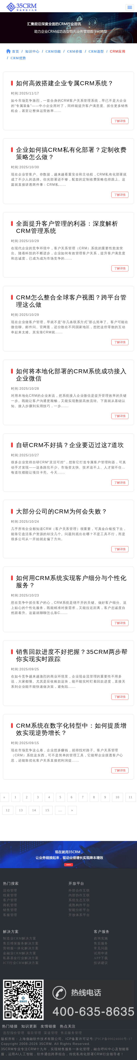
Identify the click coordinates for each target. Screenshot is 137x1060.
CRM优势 (18, 57)
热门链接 (10, 1026)
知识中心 (32, 51)
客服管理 (10, 914)
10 (118, 796)
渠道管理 (51, 1032)
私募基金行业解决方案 (21, 957)
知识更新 (29, 1026)
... (60, 809)
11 (131, 796)
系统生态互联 (79, 899)
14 (34, 809)
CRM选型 (96, 51)
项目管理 (34, 1032)
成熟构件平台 (79, 904)
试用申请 (101, 953)
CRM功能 (53, 51)
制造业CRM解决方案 (19, 938)
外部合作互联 (79, 890)
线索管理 (10, 895)
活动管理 (10, 890)
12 (8, 809)
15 (47, 809)
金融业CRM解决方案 (19, 953)
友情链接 (48, 1026)
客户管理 (10, 899)
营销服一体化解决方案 (21, 947)
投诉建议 (101, 962)
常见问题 (101, 947)
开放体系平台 (79, 914)
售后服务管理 (71, 1032)
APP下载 (101, 957)
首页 (15, 51)
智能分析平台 (79, 909)
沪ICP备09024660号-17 (114, 1038)
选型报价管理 (14, 1032)
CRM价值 (75, 51)
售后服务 (101, 943)
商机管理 (10, 904)
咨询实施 (101, 938)
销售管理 (10, 909)
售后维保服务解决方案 (21, 943)
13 (21, 809)
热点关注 (68, 1026)
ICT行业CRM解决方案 (21, 962)
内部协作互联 (79, 895)
